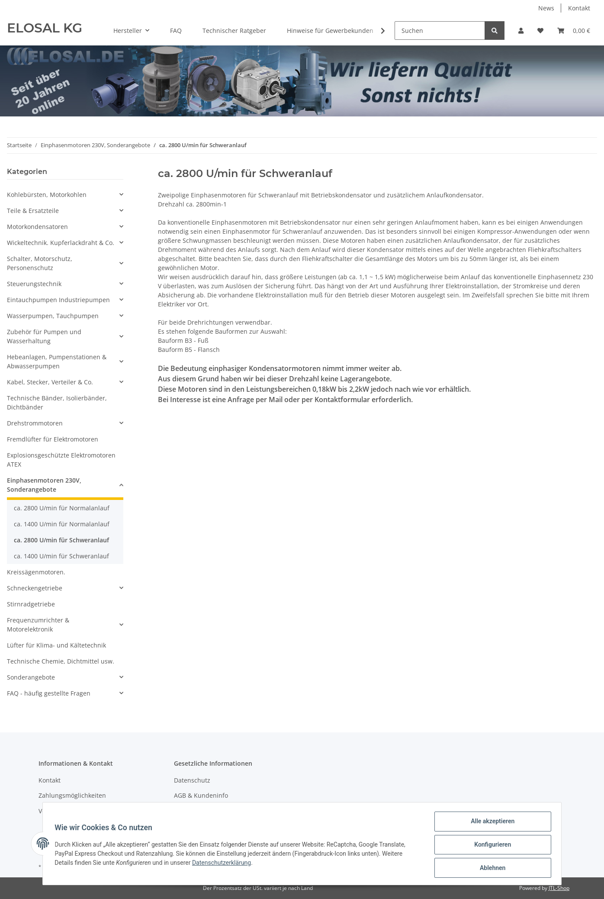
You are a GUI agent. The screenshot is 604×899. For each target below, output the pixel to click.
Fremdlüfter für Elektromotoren (52, 439)
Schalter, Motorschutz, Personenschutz (39, 263)
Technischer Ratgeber (234, 30)
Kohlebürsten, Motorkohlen (47, 194)
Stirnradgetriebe (31, 604)
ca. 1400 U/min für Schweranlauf (61, 556)
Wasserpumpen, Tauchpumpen (53, 316)
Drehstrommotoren (35, 423)
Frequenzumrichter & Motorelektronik (38, 624)
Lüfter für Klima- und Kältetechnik (56, 645)
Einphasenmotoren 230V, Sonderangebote (44, 484)
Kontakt (579, 8)
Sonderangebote (31, 677)
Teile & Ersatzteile (33, 210)
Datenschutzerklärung (223, 863)
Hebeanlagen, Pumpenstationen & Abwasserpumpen (56, 361)
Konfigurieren (490, 845)
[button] (520, 30)
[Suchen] (440, 30)
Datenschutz (192, 780)
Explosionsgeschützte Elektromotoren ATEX (61, 459)
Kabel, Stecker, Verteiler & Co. (50, 382)
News (546, 8)
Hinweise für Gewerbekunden (330, 30)
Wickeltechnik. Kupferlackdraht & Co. (60, 242)
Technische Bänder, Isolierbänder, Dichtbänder (57, 402)
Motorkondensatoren (37, 226)
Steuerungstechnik (34, 284)
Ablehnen (490, 868)
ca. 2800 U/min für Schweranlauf (61, 540)
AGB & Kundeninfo (201, 795)
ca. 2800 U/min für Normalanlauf (61, 508)
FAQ (176, 30)
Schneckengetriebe (34, 588)
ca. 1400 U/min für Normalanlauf (61, 524)
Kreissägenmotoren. (36, 572)
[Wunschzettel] (540, 30)
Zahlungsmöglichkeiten (72, 795)
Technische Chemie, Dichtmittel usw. (60, 661)
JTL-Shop (559, 888)
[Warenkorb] (573, 30)
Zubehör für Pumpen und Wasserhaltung (44, 336)
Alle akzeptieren (490, 823)
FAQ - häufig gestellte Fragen (48, 693)
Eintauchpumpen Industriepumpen (58, 300)
